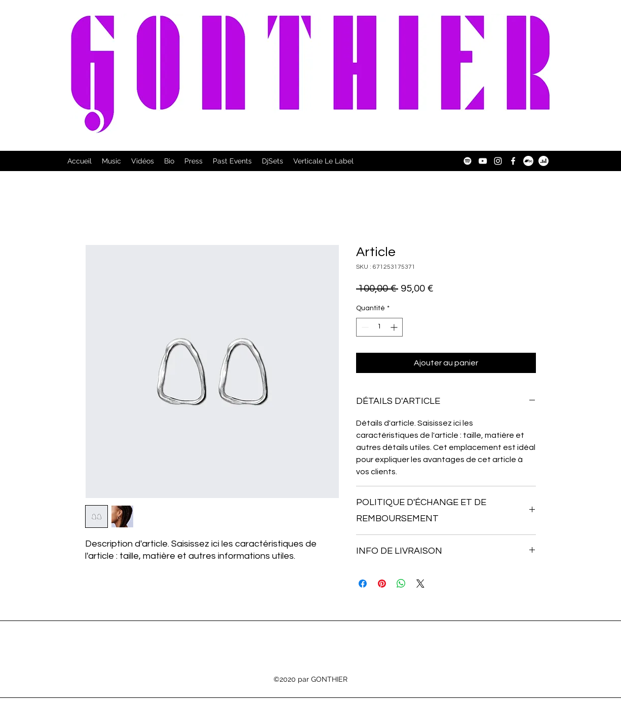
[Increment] (395, 327)
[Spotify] (467, 161)
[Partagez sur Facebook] (363, 583)
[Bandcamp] (528, 161)
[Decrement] (364, 327)
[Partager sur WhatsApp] (401, 583)
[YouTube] (483, 161)
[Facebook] (513, 161)
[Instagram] (498, 161)
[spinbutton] (379, 327)
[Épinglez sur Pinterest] (382, 583)
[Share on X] (420, 583)
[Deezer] (543, 161)
